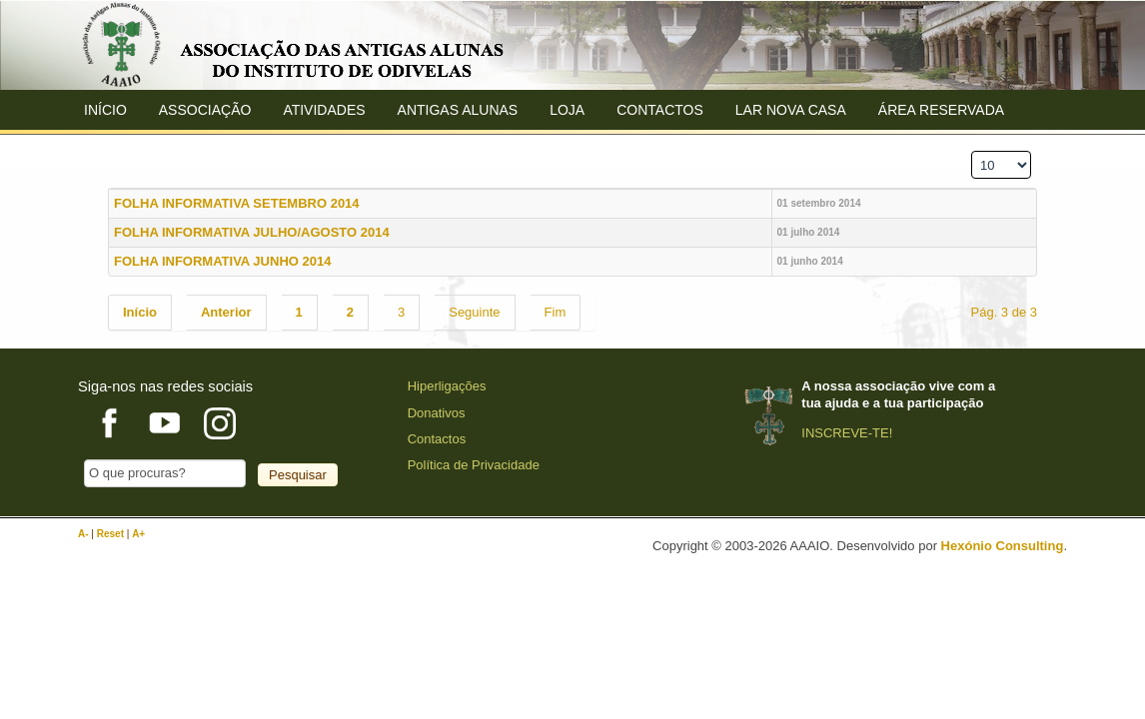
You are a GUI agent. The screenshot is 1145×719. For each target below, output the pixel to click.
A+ (138, 533)
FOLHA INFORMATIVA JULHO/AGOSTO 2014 (252, 232)
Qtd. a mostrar (965, 144)
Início (105, 110)
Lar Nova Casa (790, 110)
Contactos (659, 110)
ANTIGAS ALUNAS (458, 110)
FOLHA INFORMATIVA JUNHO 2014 (222, 261)
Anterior (226, 312)
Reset (112, 533)
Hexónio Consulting (1002, 545)
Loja (567, 110)
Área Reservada (941, 110)
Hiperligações (447, 385)
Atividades (324, 110)
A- (84, 533)
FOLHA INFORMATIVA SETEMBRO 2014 (237, 203)
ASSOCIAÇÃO (205, 110)
